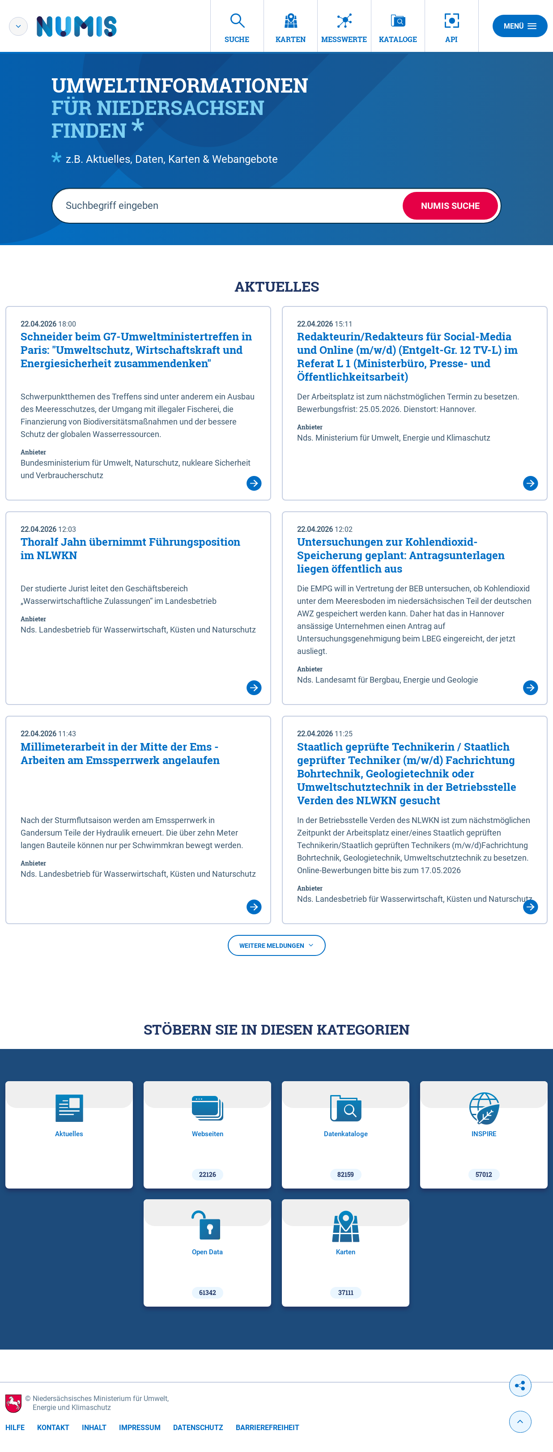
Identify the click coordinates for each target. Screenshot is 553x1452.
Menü (520, 25)
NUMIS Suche (450, 205)
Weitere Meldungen (276, 945)
